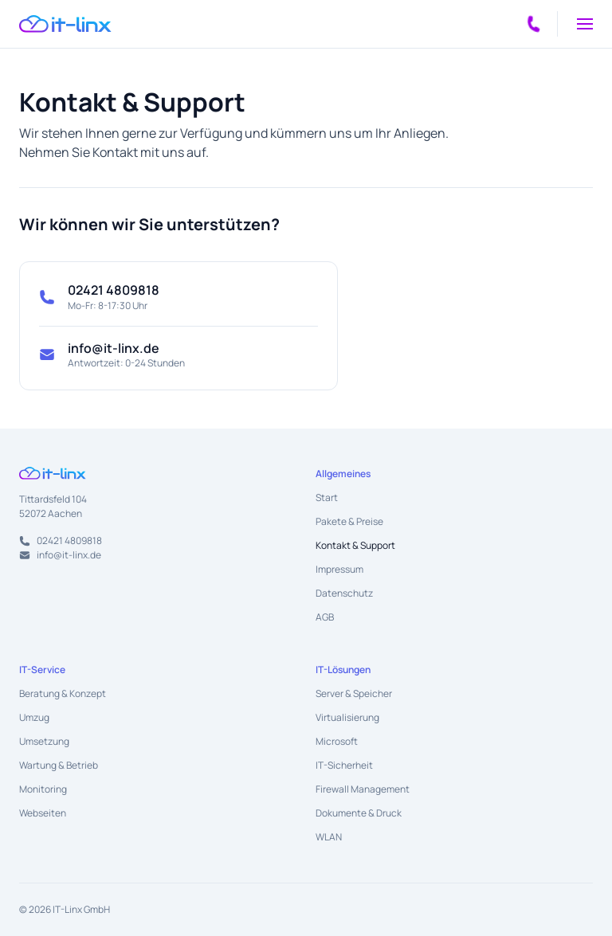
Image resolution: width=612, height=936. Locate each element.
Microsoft (337, 741)
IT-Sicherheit (344, 765)
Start (327, 497)
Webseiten (42, 813)
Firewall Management (363, 789)
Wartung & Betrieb (58, 765)
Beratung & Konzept (62, 693)
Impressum (339, 569)
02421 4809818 (113, 290)
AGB (325, 617)
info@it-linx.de (113, 348)
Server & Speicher (354, 693)
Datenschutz (344, 593)
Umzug (34, 717)
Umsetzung (44, 741)
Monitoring (43, 789)
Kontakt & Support (355, 545)
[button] (585, 24)
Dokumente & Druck (359, 813)
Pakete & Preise (349, 521)
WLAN (329, 837)
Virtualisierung (347, 717)
